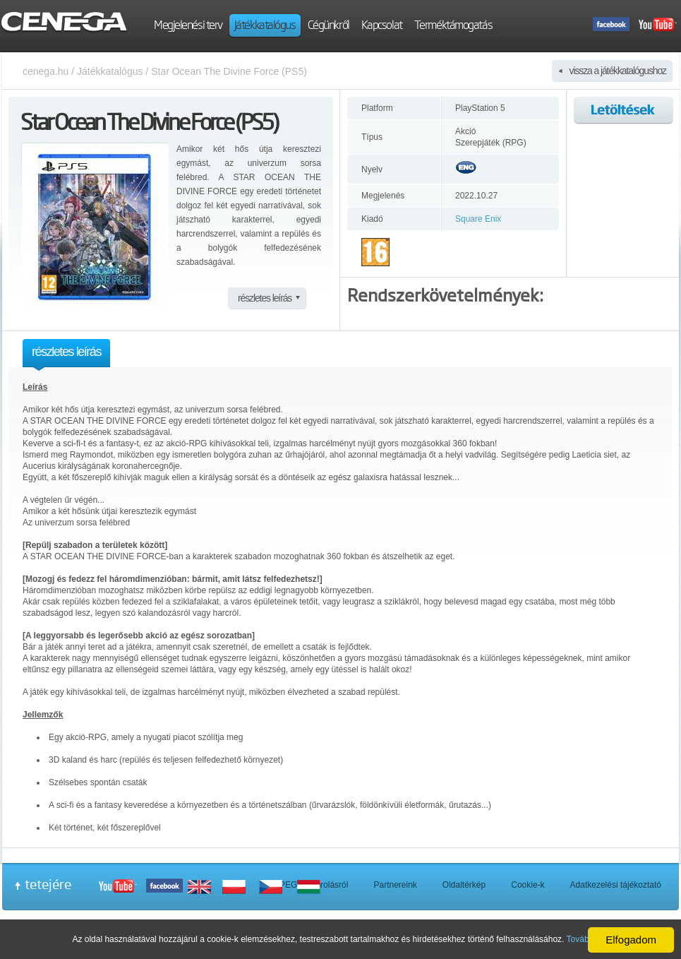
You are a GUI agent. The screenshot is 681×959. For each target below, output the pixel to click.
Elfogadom (630, 940)
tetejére (48, 884)
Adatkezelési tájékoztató (615, 885)
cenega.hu (45, 71)
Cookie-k (527, 885)
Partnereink (394, 885)
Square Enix (478, 219)
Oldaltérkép (464, 885)
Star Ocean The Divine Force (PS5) (229, 71)
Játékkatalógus (110, 71)
